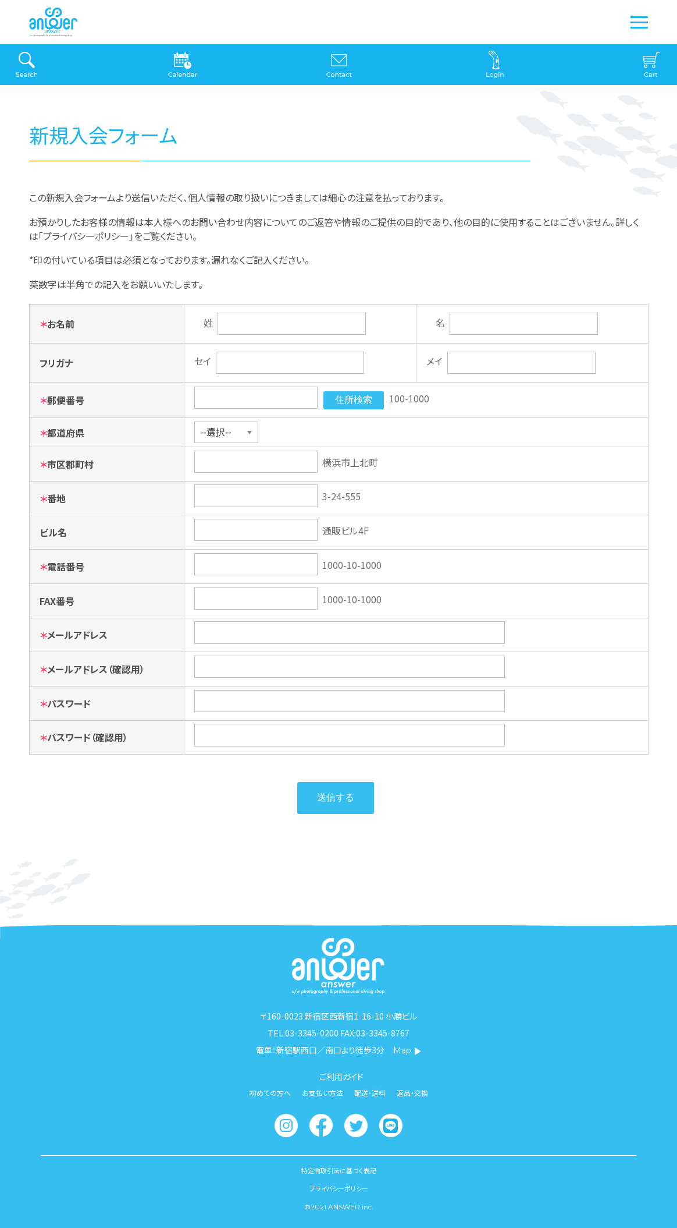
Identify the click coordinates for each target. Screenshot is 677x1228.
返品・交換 (412, 1092)
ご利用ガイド (341, 1076)
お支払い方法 (322, 1092)
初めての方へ (270, 1092)
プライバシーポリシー (338, 1188)
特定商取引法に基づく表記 (338, 1170)
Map (407, 1050)
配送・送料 (370, 1092)
